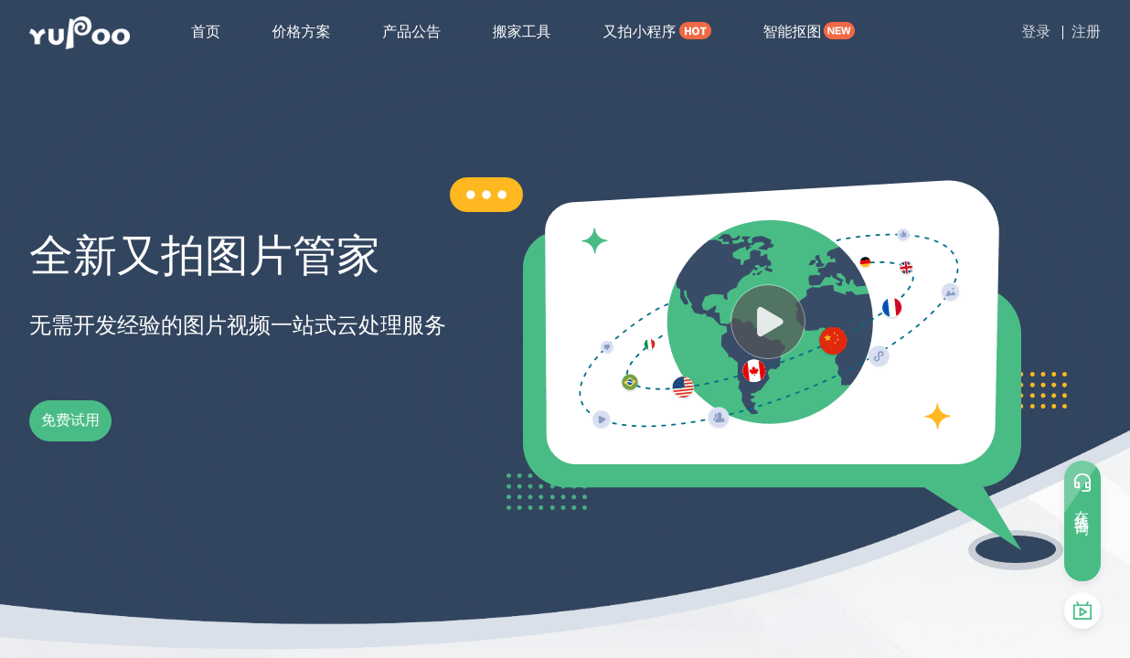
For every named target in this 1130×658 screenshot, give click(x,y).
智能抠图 (791, 31)
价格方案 (301, 31)
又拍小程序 (639, 31)
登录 (1035, 31)
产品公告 (411, 31)
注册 (1086, 31)
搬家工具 (522, 31)
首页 (205, 31)
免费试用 (102, 420)
